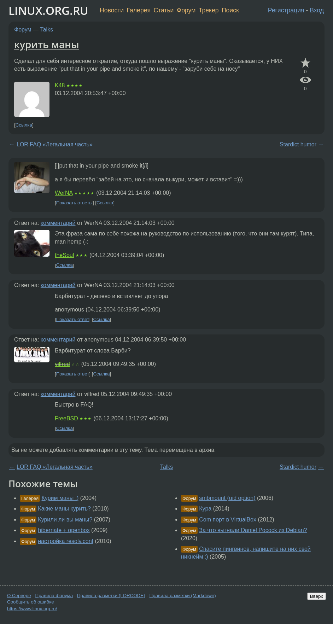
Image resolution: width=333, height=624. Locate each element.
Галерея (139, 10)
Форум (186, 10)
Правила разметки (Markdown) (182, 595)
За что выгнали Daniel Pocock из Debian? (253, 530)
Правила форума (54, 595)
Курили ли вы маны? (65, 520)
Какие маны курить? (64, 509)
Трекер (209, 10)
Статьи (163, 10)
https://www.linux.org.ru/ (32, 608)
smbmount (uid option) (227, 498)
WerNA (63, 193)
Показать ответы (74, 202)
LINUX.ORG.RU (48, 10)
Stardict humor (298, 144)
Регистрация (286, 10)
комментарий (58, 223)
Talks (46, 30)
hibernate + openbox (63, 530)
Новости (112, 10)
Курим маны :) (60, 498)
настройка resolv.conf (65, 541)
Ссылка (24, 125)
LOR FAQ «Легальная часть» (55, 144)
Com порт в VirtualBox (227, 520)
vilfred (62, 364)
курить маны (46, 44)
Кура (205, 509)
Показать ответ (72, 319)
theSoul (64, 255)
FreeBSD (66, 418)
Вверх (316, 596)
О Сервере (19, 595)
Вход (317, 10)
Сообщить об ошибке (30, 602)
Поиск (230, 10)
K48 (60, 85)
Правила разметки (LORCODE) (111, 595)
